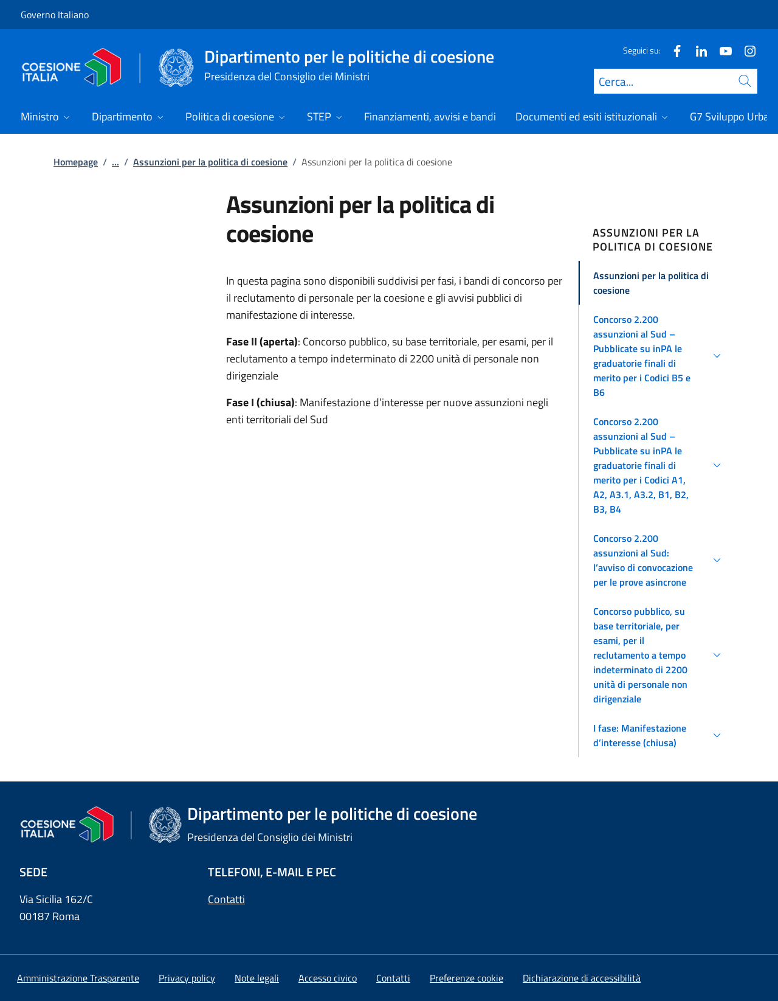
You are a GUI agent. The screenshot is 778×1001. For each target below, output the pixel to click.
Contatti (226, 899)
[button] (659, 283)
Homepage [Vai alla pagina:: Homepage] (75, 161)
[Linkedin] (696, 50)
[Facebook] (672, 50)
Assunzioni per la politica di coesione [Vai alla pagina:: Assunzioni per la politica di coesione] (210, 161)
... (115, 161)
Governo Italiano (55, 14)
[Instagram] (745, 50)
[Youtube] (721, 50)
